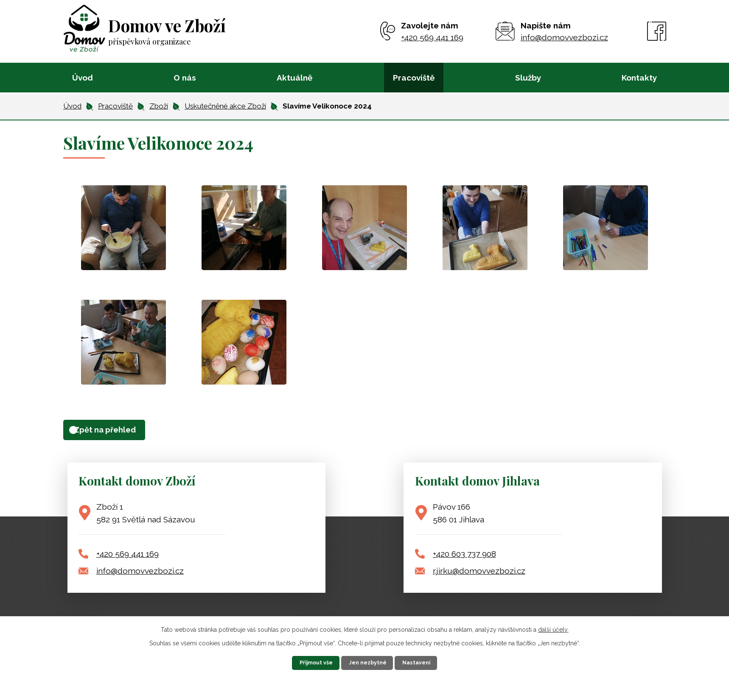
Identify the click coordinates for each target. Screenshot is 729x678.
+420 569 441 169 (127, 557)
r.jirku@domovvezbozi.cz (479, 574)
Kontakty (639, 77)
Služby (528, 77)
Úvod (82, 77)
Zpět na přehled (116, 431)
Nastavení (435, 661)
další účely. (553, 625)
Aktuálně (294, 77)
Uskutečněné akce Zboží (225, 106)
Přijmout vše (301, 661)
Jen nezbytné (370, 661)
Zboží (158, 106)
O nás (185, 77)
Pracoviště (414, 77)
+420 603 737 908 (464, 557)
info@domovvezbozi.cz (140, 574)
